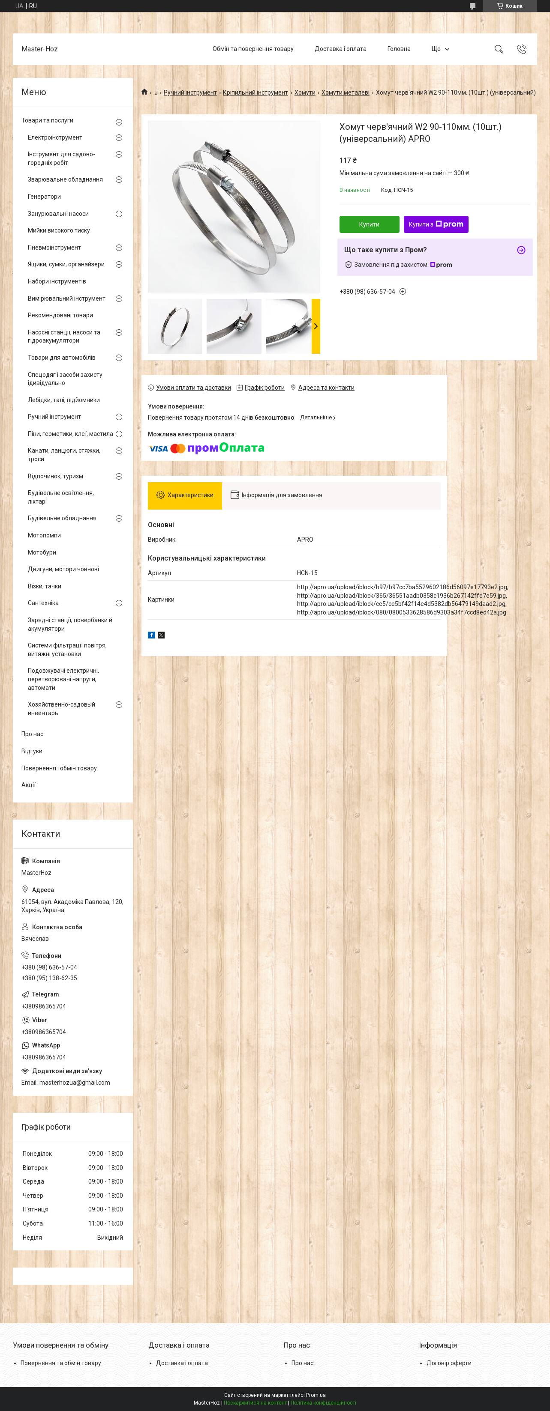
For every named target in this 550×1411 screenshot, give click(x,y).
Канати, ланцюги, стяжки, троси (64, 454)
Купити (369, 224)
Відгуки (31, 751)
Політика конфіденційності (323, 1403)
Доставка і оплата (341, 48)
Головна (399, 48)
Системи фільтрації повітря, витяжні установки (67, 649)
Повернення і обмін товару (59, 768)
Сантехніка (43, 603)
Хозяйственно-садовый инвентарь (61, 708)
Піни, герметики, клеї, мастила (70, 433)
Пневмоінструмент (54, 247)
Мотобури (42, 552)
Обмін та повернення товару (253, 48)
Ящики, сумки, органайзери (66, 264)
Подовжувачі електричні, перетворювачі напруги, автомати (63, 679)
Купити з (436, 224)
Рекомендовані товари (60, 315)
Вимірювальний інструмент (66, 298)
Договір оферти (449, 1363)
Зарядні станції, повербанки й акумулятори (70, 624)
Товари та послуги (47, 120)
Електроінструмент (55, 137)
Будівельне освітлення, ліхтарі (61, 497)
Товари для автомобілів (62, 357)
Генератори (44, 196)
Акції (28, 785)
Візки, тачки (44, 586)
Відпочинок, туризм (55, 476)
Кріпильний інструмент (255, 92)
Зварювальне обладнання (65, 179)
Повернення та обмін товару (61, 1363)
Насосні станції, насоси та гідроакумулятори (64, 336)
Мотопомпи (44, 535)
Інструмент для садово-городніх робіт (61, 158)
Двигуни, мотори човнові (63, 569)
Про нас (32, 734)
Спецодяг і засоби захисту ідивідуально (65, 379)
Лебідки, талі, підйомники (64, 400)
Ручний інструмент (190, 92)
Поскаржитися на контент (255, 1403)
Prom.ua (316, 1395)
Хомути (305, 92)
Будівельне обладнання (62, 518)
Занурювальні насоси (58, 213)
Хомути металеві (346, 92)
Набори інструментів (57, 281)
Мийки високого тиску (59, 230)
